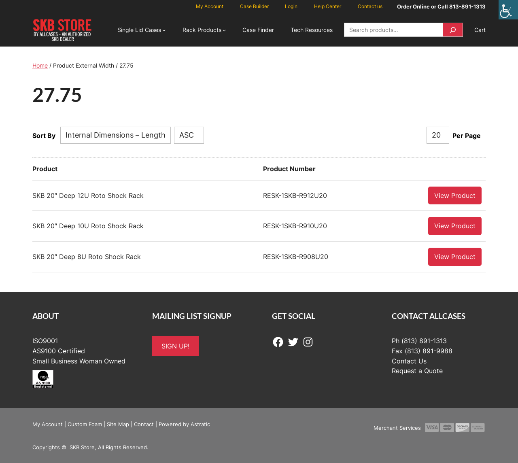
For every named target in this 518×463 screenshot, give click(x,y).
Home (40, 65)
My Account (47, 424)
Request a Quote (417, 370)
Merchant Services (397, 427)
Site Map (118, 424)
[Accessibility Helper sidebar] (508, 9)
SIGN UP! (175, 346)
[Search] (453, 29)
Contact (144, 424)
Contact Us (409, 361)
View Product (455, 195)
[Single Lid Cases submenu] (164, 30)
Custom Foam (85, 424)
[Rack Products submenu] (224, 30)
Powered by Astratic (184, 424)
